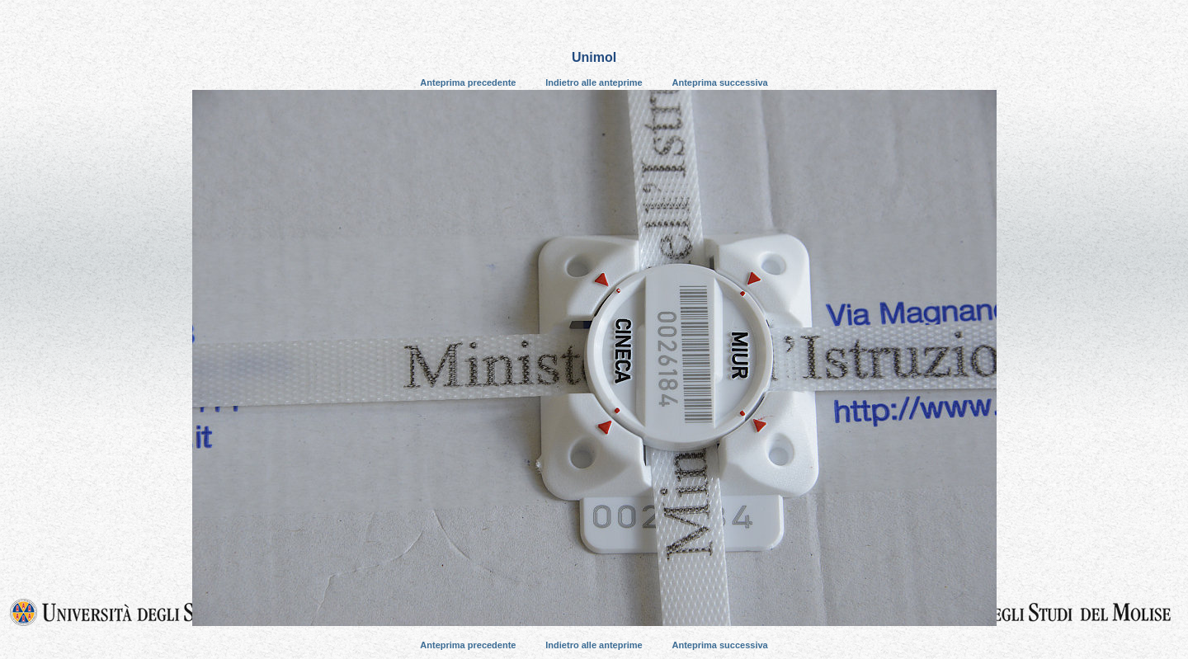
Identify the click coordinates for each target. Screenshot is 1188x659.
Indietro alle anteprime (593, 82)
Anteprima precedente (468, 82)
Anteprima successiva (720, 82)
